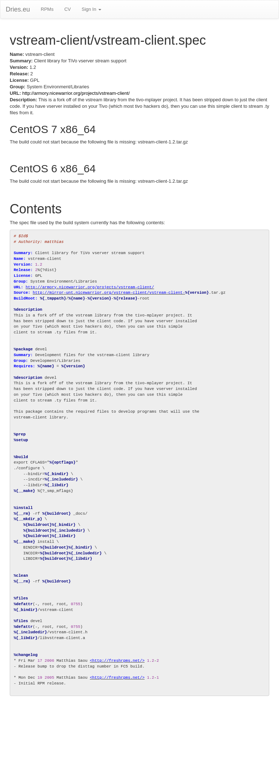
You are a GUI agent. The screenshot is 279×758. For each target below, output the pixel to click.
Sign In (91, 9)
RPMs (47, 9)
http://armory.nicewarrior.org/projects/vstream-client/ (76, 93)
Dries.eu (18, 9)
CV (67, 9)
